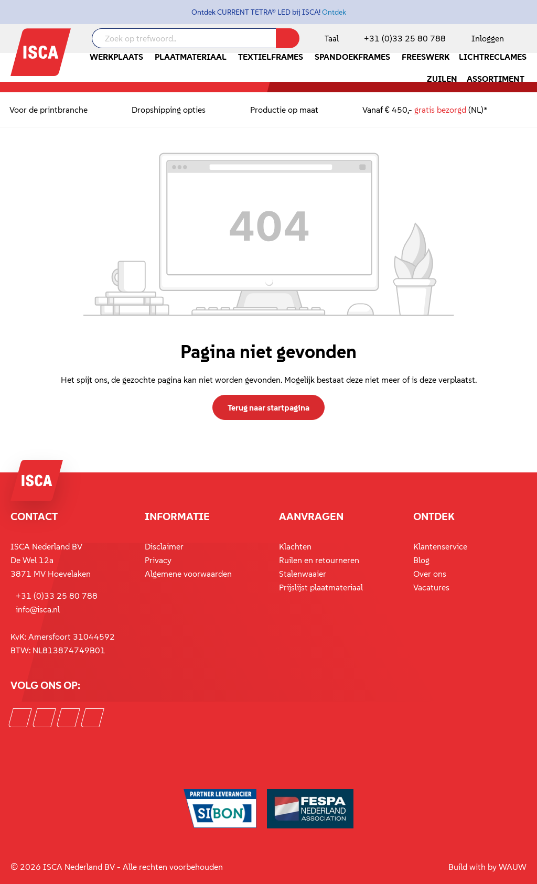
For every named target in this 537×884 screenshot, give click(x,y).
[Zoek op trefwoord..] (184, 38)
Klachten (295, 546)
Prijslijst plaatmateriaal (321, 587)
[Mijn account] (485, 38)
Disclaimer (164, 546)
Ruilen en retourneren (319, 560)
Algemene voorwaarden (188, 573)
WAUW (513, 866)
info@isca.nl (38, 609)
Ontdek (334, 12)
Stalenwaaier (302, 573)
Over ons (429, 573)
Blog (421, 560)
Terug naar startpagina (268, 407)
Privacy (158, 560)
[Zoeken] (287, 38)
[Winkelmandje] (526, 39)
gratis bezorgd (440, 109)
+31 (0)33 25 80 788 (405, 38)
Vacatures (431, 587)
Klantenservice (440, 546)
